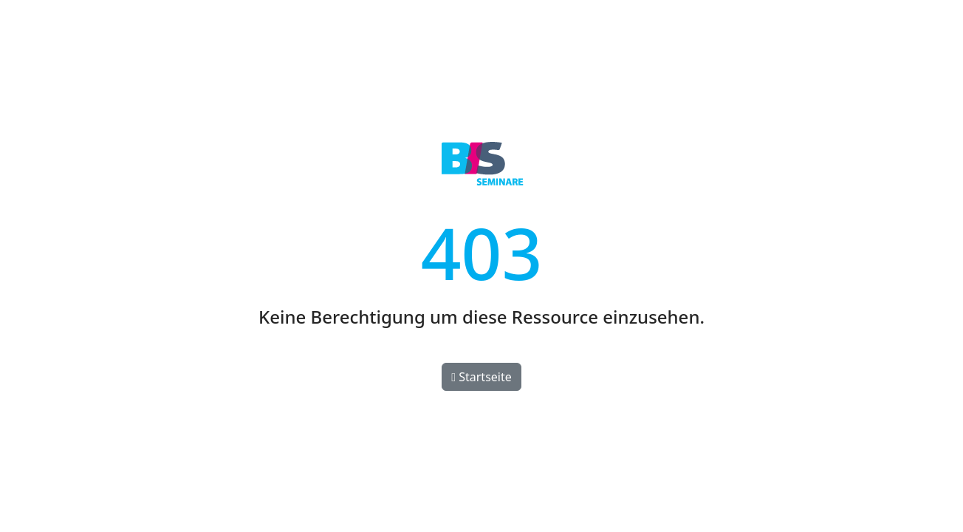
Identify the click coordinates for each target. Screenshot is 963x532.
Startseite (481, 377)
